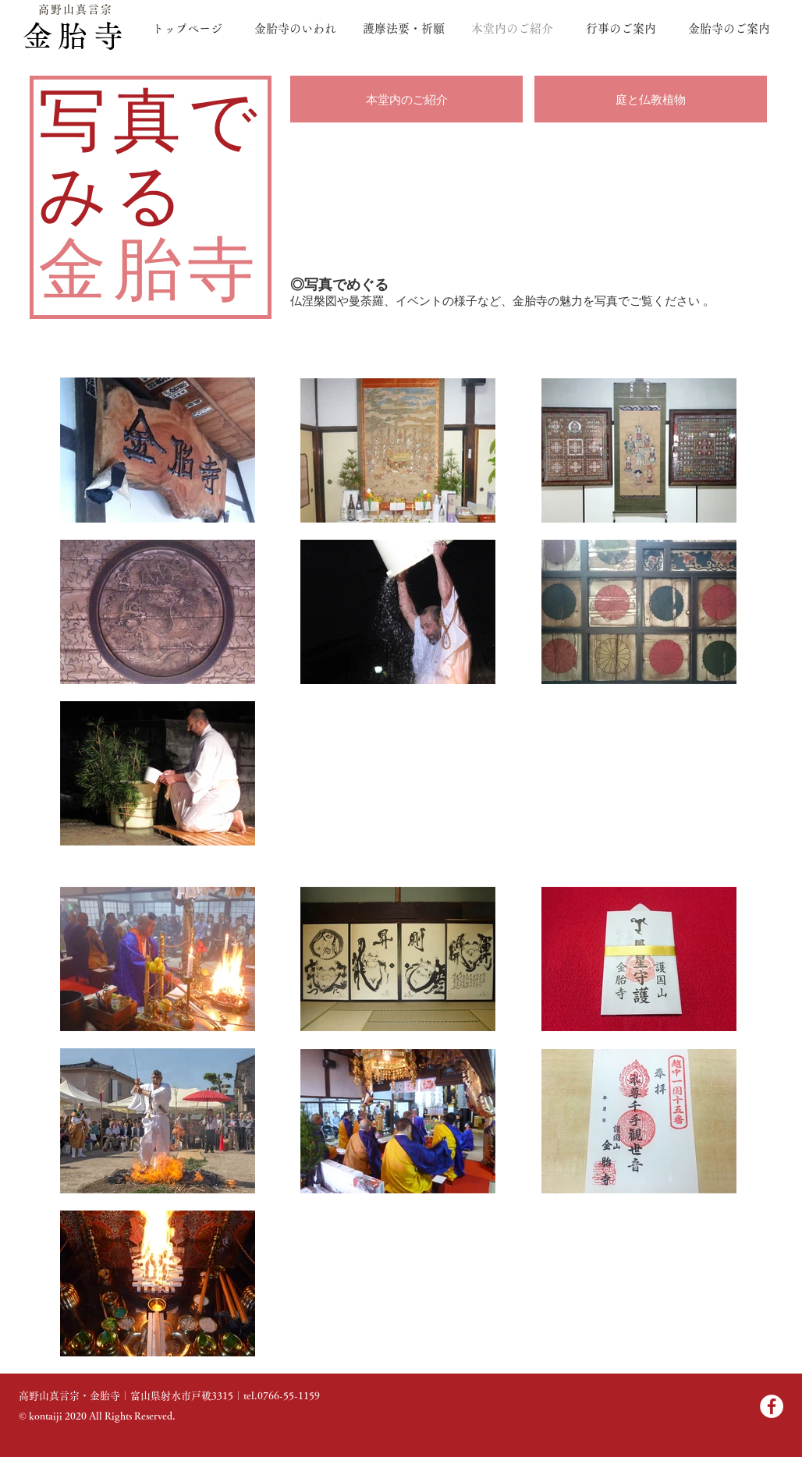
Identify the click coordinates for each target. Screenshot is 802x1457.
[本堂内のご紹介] (406, 99)
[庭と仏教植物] (650, 99)
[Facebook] (771, 1406)
